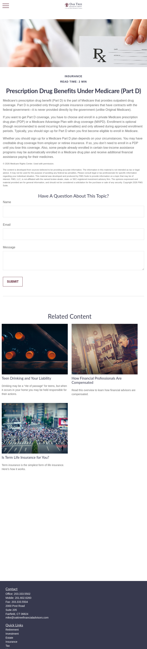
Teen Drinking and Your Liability (26, 378)
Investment (12, 633)
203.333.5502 (22, 593)
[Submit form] (13, 281)
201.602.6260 (23, 597)
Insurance (11, 641)
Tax (8, 645)
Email (7, 224)
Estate (9, 637)
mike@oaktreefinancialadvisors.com (27, 617)
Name (7, 202)
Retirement (12, 629)
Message (9, 247)
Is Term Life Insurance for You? (25, 457)
